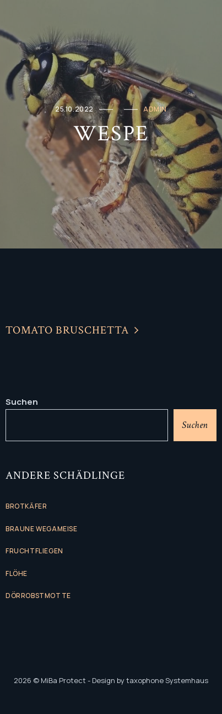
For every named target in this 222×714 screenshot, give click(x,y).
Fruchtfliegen (34, 551)
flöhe (17, 573)
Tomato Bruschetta (72, 330)
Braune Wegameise (42, 528)
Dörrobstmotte (38, 595)
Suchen (22, 402)
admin (155, 109)
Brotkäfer (26, 506)
